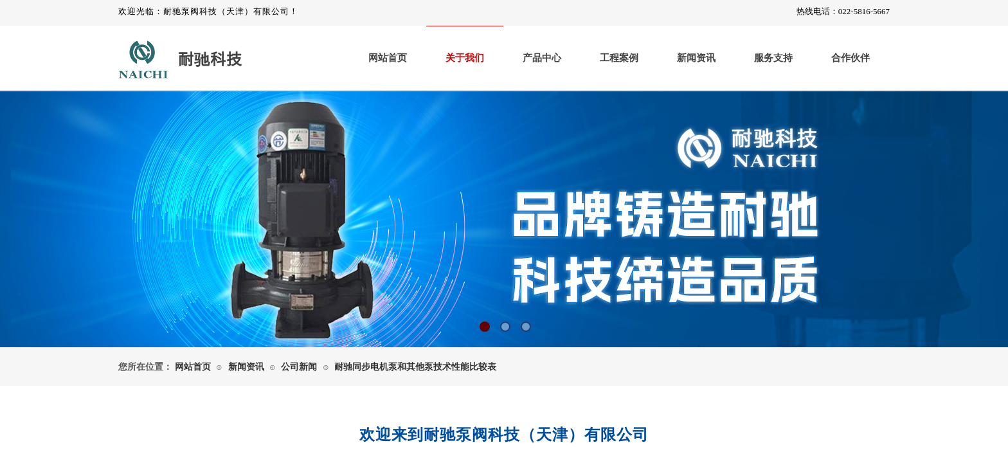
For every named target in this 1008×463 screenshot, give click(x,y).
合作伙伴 (850, 58)
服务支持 (773, 58)
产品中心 (542, 58)
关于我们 (465, 58)
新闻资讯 (696, 58)
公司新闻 (299, 367)
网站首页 (387, 58)
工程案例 (619, 58)
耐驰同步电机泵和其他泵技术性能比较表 (415, 367)
